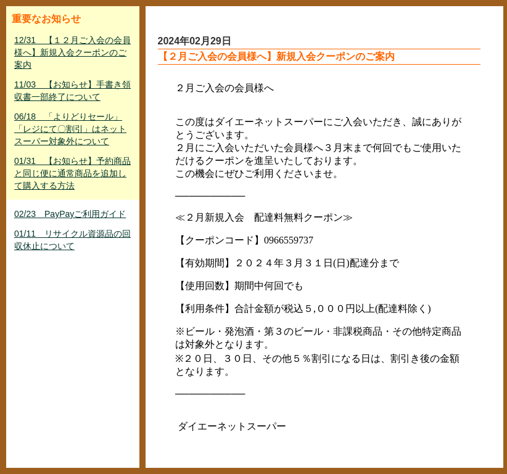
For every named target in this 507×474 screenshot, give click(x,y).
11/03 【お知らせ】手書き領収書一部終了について (72, 91)
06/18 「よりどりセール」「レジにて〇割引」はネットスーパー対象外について (70, 129)
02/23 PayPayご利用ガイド (70, 214)
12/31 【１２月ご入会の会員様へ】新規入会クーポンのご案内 (72, 52)
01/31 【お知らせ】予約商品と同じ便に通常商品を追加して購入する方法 (72, 173)
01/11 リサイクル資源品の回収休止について (72, 240)
